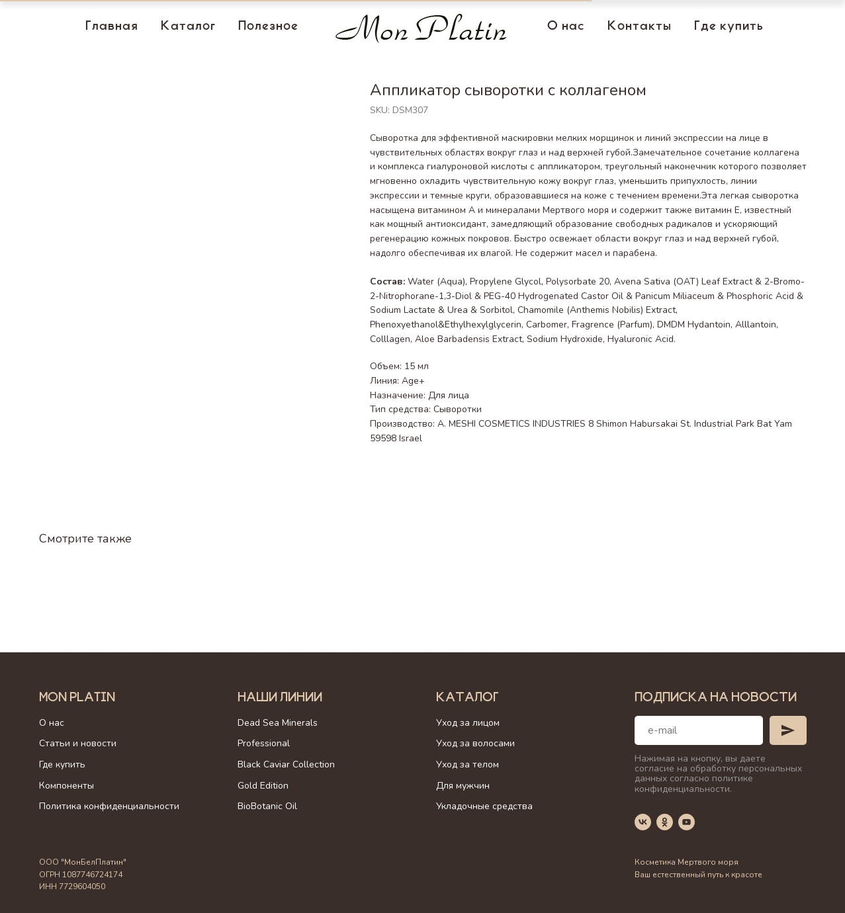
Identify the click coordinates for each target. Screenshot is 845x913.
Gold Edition (263, 785)
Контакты (639, 27)
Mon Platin (77, 698)
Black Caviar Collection (286, 764)
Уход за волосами (475, 743)
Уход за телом (467, 764)
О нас (566, 27)
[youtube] (686, 822)
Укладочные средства (484, 806)
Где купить (729, 27)
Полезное (268, 27)
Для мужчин (463, 785)
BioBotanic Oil (267, 806)
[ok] (664, 822)
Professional (264, 743)
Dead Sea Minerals (278, 723)
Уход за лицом (468, 723)
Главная (111, 27)
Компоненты (66, 785)
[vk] (643, 822)
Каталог (188, 27)
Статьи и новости (77, 743)
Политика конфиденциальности (109, 806)
